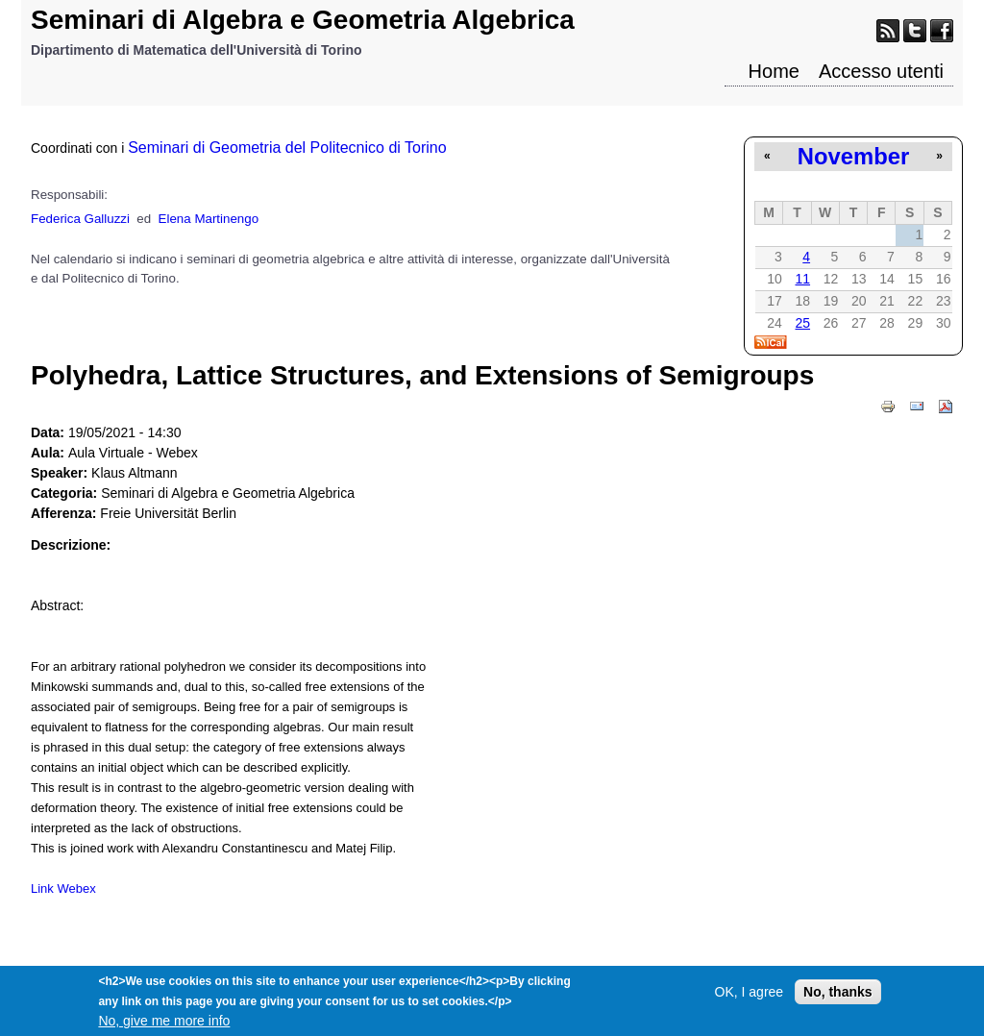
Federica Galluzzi (80, 218)
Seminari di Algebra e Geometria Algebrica (303, 20)
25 (802, 323)
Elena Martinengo (208, 218)
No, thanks (838, 997)
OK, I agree (749, 997)
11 (802, 278)
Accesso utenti (881, 71)
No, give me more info (164, 1026)
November (853, 156)
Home (774, 71)
